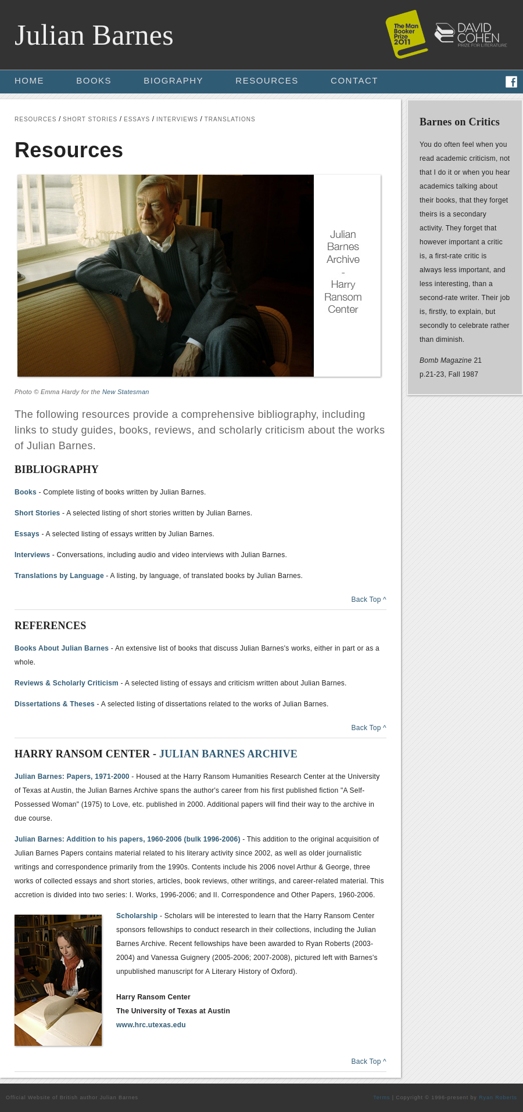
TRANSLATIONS (230, 119)
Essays (27, 534)
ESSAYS (137, 119)
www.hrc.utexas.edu (151, 1025)
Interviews (32, 555)
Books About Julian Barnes (62, 648)
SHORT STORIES (90, 119)
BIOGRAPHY (173, 80)
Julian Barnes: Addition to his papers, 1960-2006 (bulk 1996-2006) (128, 839)
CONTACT (354, 80)
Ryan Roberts (498, 1097)
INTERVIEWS (177, 119)
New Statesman (125, 391)
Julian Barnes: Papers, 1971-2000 (72, 776)
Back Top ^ (368, 599)
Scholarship (136, 916)
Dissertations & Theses (55, 704)
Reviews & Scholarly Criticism (67, 683)
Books (26, 492)
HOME (29, 80)
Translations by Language (59, 576)
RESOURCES (267, 80)
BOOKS (94, 80)
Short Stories (37, 513)
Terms (381, 1097)
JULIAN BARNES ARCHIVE (228, 754)
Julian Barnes (94, 35)
